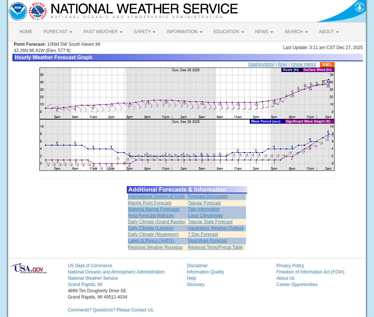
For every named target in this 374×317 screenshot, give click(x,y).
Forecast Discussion (208, 196)
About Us (285, 278)
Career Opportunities (296, 284)
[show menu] (303, 64)
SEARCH (296, 31)
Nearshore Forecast (207, 240)
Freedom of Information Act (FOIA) (310, 272)
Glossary (195, 284)
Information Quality (205, 272)
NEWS (264, 31)
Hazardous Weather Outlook (216, 228)
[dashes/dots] (261, 64)
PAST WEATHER (102, 31)
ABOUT (329, 31)
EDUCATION (229, 31)
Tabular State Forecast (210, 221)
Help (191, 278)
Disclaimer (197, 265)
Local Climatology (205, 215)
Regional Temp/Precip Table (215, 247)
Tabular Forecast (204, 203)
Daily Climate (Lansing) (151, 228)
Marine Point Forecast (149, 203)
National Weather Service (93, 278)
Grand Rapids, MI (85, 284)
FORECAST (58, 31)
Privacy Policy (290, 265)
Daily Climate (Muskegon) (153, 234)
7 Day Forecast (203, 234)
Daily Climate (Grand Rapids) (157, 221)
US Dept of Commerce (90, 265)
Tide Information (204, 209)
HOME (25, 31)
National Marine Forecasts (154, 209)
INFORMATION (184, 31)
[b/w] (282, 64)
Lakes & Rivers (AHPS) (151, 240)
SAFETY (145, 31)
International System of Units (156, 196)
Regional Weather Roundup (155, 247)
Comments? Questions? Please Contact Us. (111, 310)
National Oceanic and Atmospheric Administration (116, 272)
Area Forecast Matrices (151, 215)
